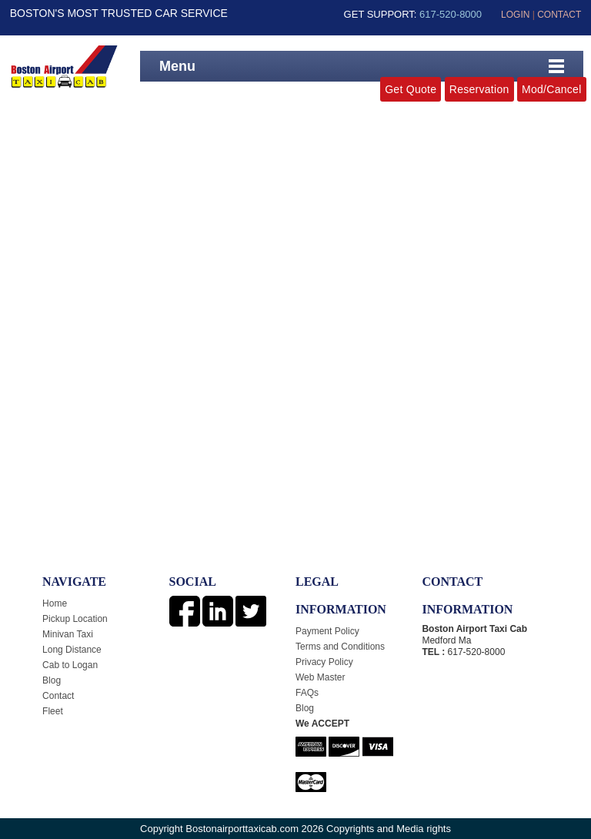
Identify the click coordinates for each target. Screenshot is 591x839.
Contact (58, 695)
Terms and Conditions (340, 646)
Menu (177, 66)
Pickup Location (75, 618)
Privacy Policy (324, 662)
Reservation (479, 89)
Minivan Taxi (67, 634)
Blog (51, 680)
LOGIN (515, 14)
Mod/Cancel (552, 89)
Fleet (52, 711)
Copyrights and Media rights (388, 828)
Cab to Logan (70, 665)
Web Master (320, 677)
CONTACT (559, 14)
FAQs (307, 692)
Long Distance (72, 649)
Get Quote (410, 89)
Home (54, 603)
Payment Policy (327, 631)
